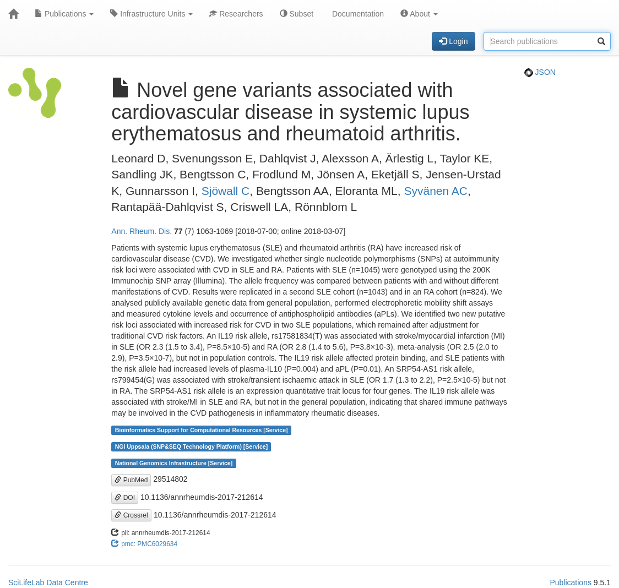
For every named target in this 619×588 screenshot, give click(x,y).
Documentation (357, 13)
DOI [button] (125, 498)
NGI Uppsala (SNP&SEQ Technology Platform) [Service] (191, 446)
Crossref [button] (131, 515)
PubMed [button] (131, 480)
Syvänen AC (436, 190)
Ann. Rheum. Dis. (141, 231)
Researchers (236, 13)
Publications (64, 13)
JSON (540, 72)
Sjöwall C (226, 190)
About (419, 13)
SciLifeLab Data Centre (48, 582)
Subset (296, 13)
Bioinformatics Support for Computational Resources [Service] (201, 430)
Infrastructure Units (151, 13)
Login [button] (453, 41)
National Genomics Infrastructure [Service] (174, 463)
